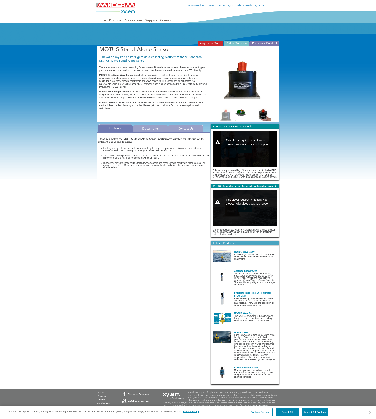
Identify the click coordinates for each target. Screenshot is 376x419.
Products (115, 20)
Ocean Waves (241, 332)
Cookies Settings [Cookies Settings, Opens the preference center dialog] (261, 412)
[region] (188, 412)
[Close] (370, 412)
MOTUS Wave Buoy (244, 252)
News (211, 5)
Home (101, 20)
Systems (101, 399)
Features (115, 128)
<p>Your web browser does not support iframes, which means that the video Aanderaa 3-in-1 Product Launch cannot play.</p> (245, 149)
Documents (150, 128)
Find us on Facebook (138, 394)
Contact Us (185, 128)
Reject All (287, 412)
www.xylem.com (260, 405)
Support (151, 20)
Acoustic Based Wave (245, 271)
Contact (165, 20)
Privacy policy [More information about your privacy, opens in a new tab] (191, 411)
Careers (221, 5)
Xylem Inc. (260, 5)
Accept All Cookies (315, 412)
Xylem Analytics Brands (240, 5)
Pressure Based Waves (246, 367)
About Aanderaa (197, 5)
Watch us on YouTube (139, 401)
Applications (133, 20)
